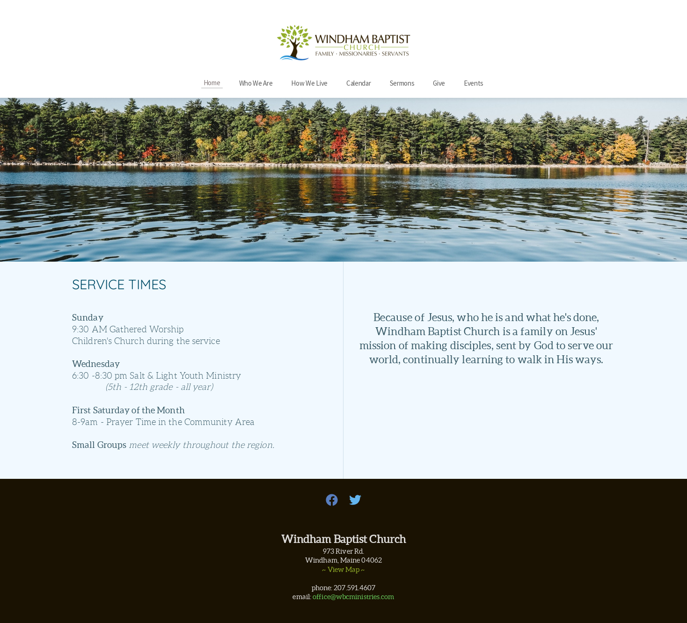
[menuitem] (212, 83)
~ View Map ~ (343, 569)
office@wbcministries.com (353, 597)
